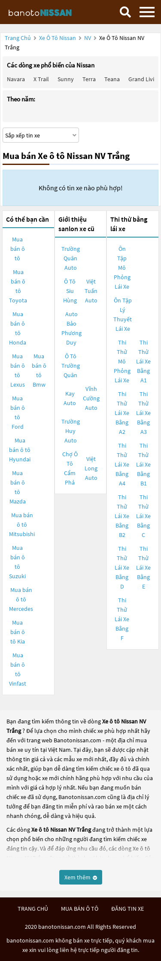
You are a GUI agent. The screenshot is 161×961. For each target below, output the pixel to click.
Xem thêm (80, 877)
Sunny (66, 79)
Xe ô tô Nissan (57, 38)
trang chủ (33, 908)
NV (88, 38)
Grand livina (144, 79)
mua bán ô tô (79, 908)
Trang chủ (18, 38)
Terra (89, 79)
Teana (112, 79)
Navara (16, 79)
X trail (41, 79)
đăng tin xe (127, 908)
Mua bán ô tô (17, 248)
